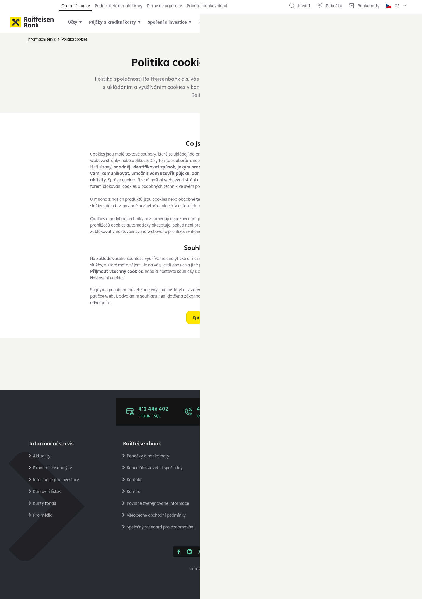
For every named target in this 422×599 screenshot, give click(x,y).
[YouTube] (211, 551)
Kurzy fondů (44, 503)
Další (298, 22)
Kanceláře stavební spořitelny (155, 467)
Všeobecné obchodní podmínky (156, 515)
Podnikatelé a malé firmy (118, 5)
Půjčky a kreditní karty (112, 22)
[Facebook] (178, 551)
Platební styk (232, 503)
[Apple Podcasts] (232, 551)
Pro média (42, 515)
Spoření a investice (167, 22)
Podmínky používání (333, 467)
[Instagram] (221, 551)
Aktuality (41, 456)
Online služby (241, 22)
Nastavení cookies (331, 479)
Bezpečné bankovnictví (242, 491)
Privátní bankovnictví (207, 5)
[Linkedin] (189, 551)
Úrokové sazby (234, 467)
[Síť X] (200, 551)
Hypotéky (207, 22)
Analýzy (321, 491)
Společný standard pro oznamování (160, 527)
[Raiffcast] (243, 551)
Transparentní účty (238, 515)
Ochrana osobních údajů (337, 456)
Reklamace (230, 479)
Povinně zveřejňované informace (158, 503)
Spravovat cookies (211, 317)
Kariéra (133, 491)
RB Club (321, 527)
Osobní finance (75, 5)
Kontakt (134, 479)
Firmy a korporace (164, 5)
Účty (72, 22)
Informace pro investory (56, 479)
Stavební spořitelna (332, 515)
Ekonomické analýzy (52, 467)
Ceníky (226, 456)
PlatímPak (323, 503)
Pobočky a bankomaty (148, 456)
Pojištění (273, 22)
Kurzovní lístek (47, 491)
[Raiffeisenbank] (32, 22)
